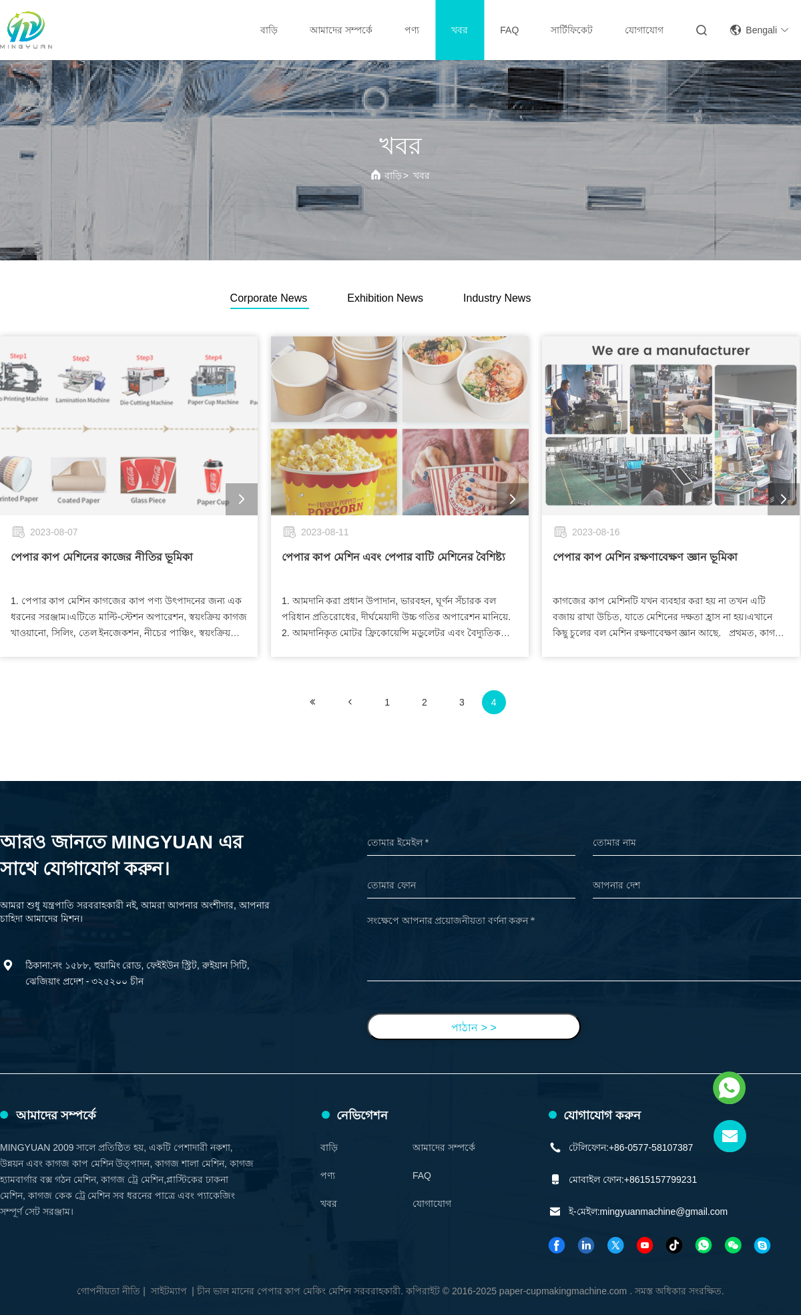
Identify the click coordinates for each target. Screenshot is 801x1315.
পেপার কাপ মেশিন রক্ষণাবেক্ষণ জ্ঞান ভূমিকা (645, 557)
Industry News (497, 298)
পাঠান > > (474, 1027)
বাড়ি (269, 30)
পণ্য (412, 30)
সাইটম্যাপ (169, 1291)
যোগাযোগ (644, 30)
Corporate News (269, 298)
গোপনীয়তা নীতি (108, 1291)
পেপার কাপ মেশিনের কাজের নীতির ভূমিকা (102, 557)
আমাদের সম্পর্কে (341, 30)
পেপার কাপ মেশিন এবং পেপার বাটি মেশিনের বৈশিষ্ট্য (393, 557)
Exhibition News (385, 298)
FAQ (509, 30)
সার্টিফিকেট (572, 30)
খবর (459, 30)
